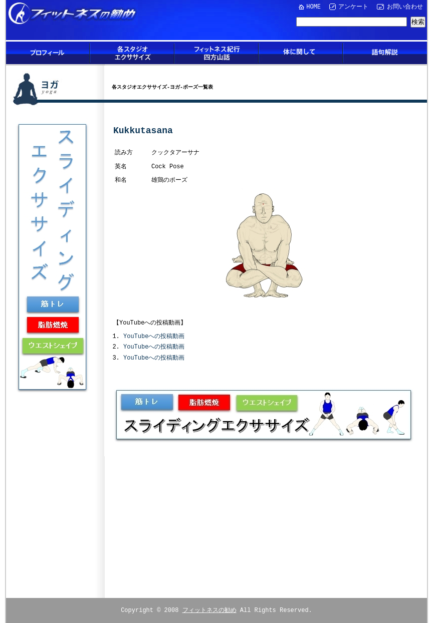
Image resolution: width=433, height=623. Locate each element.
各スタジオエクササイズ (132, 53)
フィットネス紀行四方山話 (216, 53)
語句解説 (385, 53)
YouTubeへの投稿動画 (153, 336)
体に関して (301, 53)
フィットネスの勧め (209, 608)
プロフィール (48, 53)
